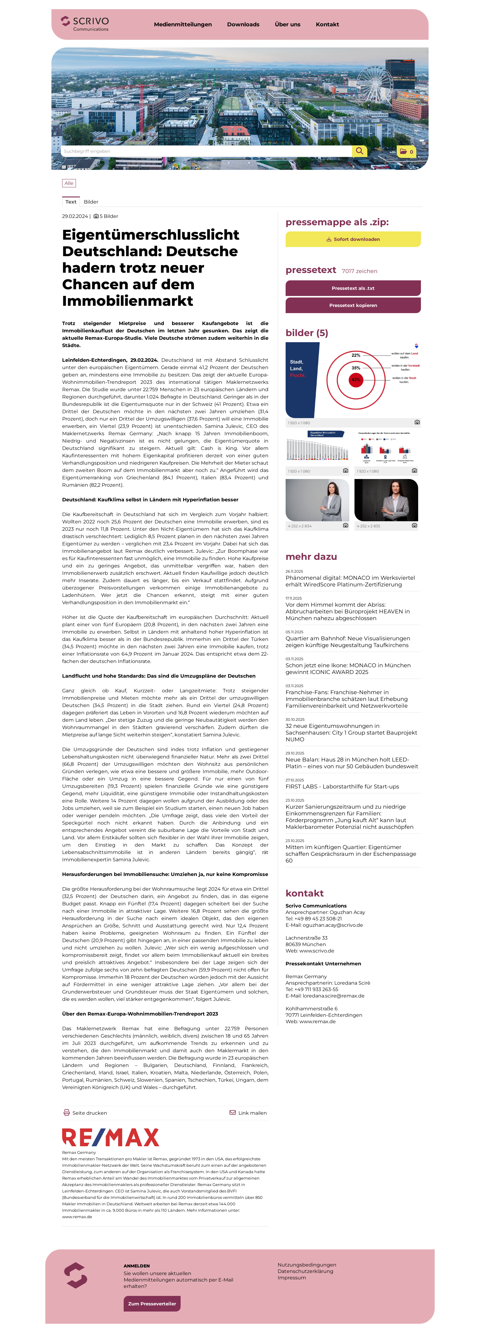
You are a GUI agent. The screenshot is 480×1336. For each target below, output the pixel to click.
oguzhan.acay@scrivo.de (333, 925)
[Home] (85, 23)
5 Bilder (109, 216)
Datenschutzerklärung (305, 1271)
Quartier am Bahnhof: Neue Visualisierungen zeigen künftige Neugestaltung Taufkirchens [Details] (348, 642)
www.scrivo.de (316, 951)
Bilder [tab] (91, 202)
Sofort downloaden (353, 239)
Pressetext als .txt (353, 288)
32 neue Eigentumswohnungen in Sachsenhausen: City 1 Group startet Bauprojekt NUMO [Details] (351, 733)
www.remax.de (77, 1216)
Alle (69, 183)
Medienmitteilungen (183, 24)
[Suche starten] (359, 151)
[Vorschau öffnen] (353, 380)
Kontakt (327, 24)
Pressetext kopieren (353, 305)
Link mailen (252, 1113)
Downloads (243, 24)
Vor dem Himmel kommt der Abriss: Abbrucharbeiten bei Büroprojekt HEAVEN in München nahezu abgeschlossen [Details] (348, 611)
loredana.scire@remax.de (334, 996)
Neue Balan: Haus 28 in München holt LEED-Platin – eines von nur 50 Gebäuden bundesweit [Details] (352, 763)
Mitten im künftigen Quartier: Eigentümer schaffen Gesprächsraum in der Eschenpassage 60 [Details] (351, 854)
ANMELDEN (137, 1266)
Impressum (292, 1278)
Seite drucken (90, 1113)
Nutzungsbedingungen (307, 1265)
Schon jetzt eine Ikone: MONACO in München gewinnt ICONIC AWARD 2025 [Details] (348, 668)
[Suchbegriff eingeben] (214, 151)
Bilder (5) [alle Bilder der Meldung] (307, 333)
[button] (406, 151)
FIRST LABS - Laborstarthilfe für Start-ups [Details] (342, 786)
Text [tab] (71, 202)
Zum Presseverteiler (152, 1304)
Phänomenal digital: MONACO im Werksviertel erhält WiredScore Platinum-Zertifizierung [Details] (350, 581)
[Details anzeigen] (416, 422)
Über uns (288, 24)
